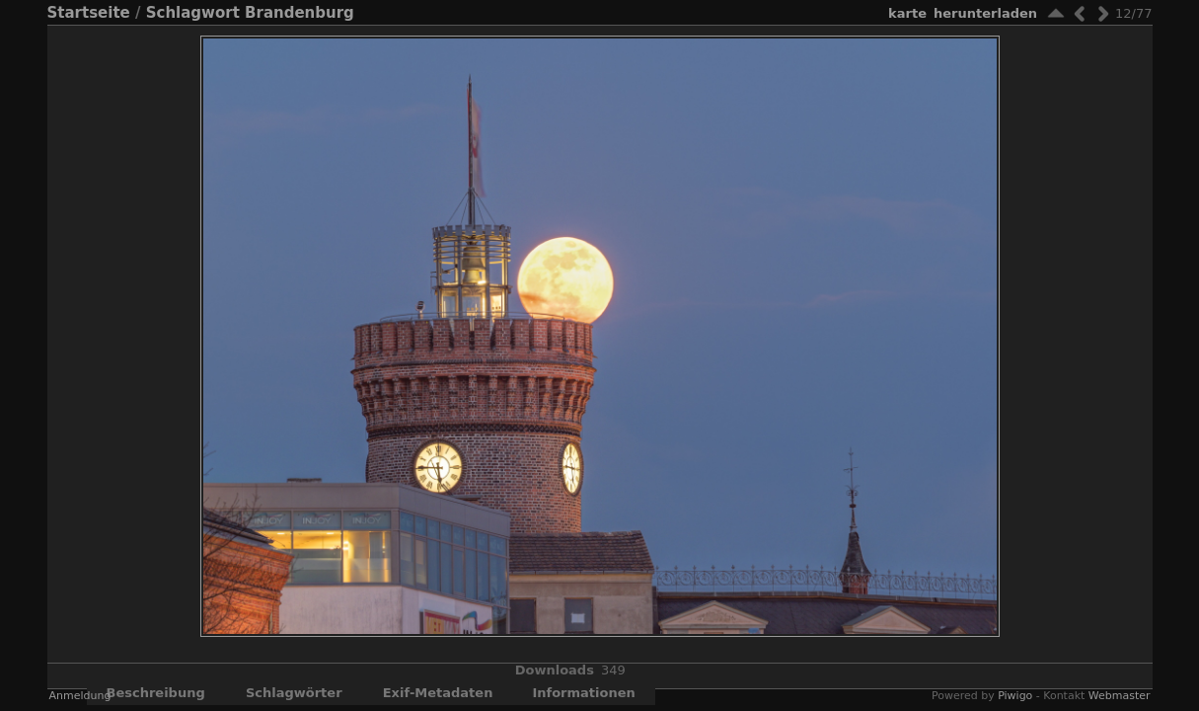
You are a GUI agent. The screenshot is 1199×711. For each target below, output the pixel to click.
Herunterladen (985, 13)
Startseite (88, 13)
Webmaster (1119, 695)
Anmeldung (80, 695)
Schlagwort (193, 13)
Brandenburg (299, 13)
